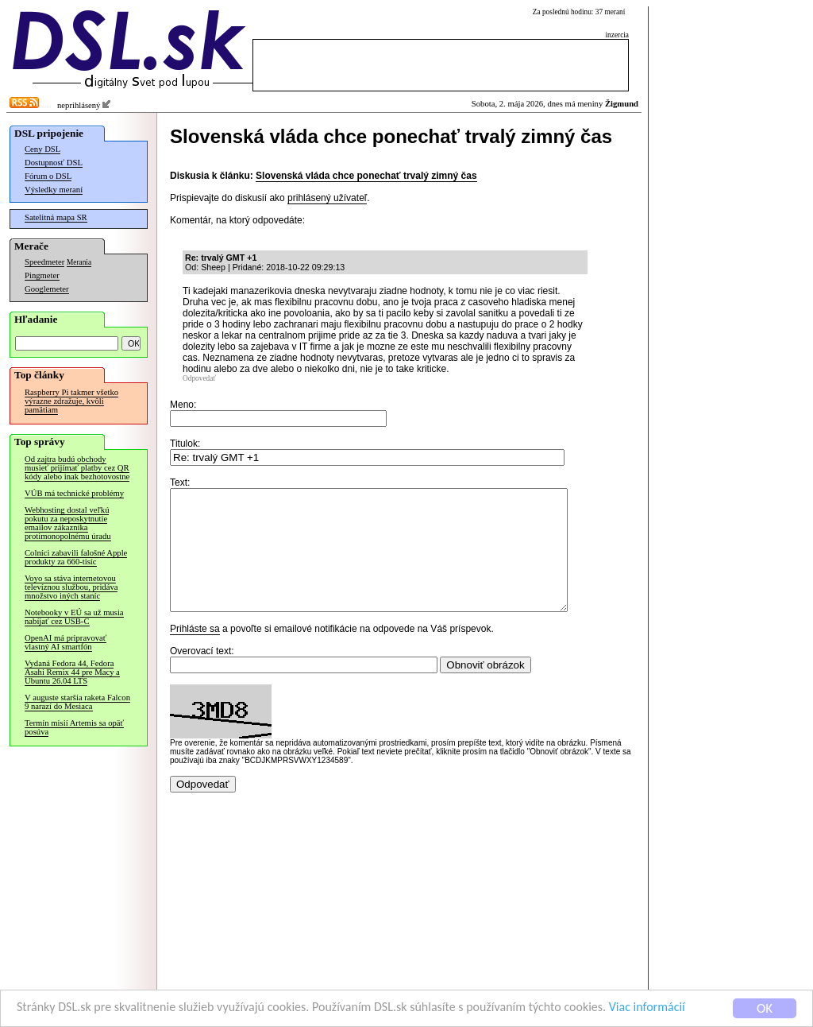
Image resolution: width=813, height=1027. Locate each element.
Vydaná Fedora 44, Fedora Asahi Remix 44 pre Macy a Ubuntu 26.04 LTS (72, 672)
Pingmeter (42, 275)
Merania (79, 262)
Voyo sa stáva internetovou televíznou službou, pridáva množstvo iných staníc (71, 587)
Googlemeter (47, 289)
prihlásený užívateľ (327, 197)
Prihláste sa (195, 652)
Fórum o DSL (48, 176)
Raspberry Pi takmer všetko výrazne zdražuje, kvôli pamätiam (71, 401)
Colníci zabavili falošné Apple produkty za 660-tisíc (76, 557)
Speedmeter (44, 262)
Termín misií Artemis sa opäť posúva (74, 727)
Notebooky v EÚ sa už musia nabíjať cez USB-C (74, 617)
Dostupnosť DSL (54, 162)
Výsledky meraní (54, 189)
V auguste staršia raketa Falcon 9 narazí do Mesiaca (77, 702)
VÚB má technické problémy (74, 493)
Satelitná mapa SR (56, 217)
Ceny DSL (42, 149)
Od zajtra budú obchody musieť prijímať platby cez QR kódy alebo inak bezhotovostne (77, 468)
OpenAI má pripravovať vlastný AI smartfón (65, 642)
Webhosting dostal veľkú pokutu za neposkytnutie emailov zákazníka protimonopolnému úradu (68, 523)
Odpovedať (199, 378)
